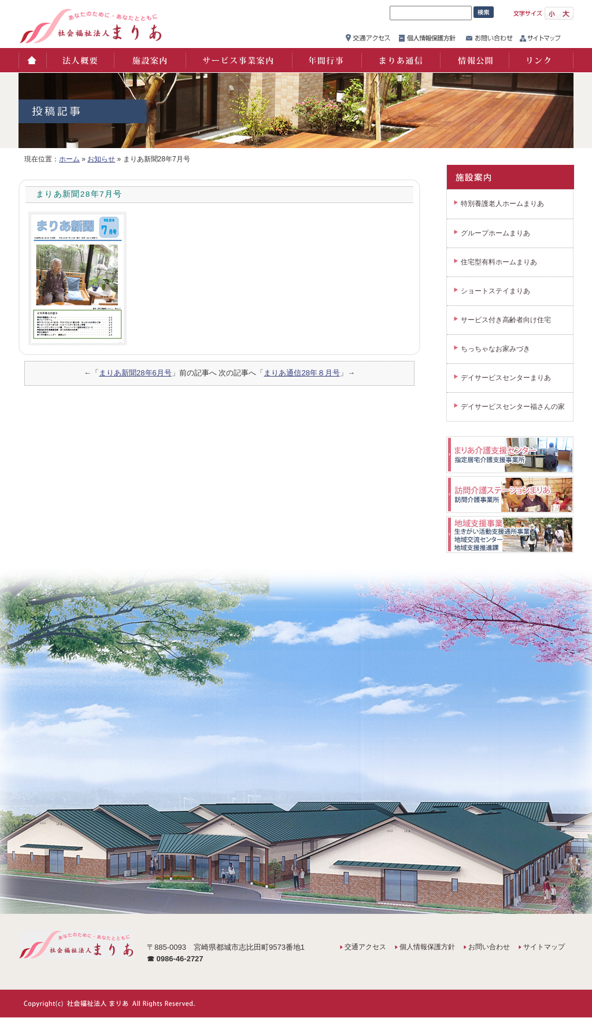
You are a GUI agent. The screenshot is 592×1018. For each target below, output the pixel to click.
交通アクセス (365, 947)
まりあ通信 (400, 60)
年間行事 (326, 60)
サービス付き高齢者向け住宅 (506, 320)
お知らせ (101, 159)
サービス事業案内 (238, 60)
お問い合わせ (489, 947)
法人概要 (79, 60)
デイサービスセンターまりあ (506, 378)
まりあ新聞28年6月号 (135, 372)
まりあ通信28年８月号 (301, 372)
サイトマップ (544, 947)
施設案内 (149, 60)
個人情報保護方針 (427, 947)
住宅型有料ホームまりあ (499, 262)
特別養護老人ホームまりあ (502, 204)
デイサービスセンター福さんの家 (513, 407)
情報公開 (474, 60)
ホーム (32, 60)
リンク (541, 60)
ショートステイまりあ (495, 291)
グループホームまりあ (495, 233)
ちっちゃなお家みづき (495, 349)
